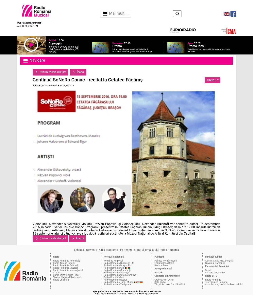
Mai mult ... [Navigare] (115, 14)
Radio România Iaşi (114, 277)
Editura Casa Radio (164, 263)
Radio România (213, 279)
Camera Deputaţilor (215, 272)
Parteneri (126, 250)
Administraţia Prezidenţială (219, 260)
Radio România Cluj (114, 267)
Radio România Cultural (65, 265)
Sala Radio (160, 282)
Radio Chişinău (61, 279)
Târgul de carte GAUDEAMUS (169, 284)
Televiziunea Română (216, 282)
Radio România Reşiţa (115, 279)
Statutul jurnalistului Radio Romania (156, 250)
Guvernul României (215, 263)
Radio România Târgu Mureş (118, 282)
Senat (208, 270)
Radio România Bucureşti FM (119, 263)
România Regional (113, 260)
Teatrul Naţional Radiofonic (67, 277)
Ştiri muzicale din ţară (50, 72)
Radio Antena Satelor (64, 263)
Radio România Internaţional (68, 270)
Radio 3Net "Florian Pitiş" (66, 275)
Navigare (34, 61)
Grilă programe (108, 250)
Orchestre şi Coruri (164, 279)
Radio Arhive (161, 265)
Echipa (78, 250)
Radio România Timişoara (117, 284)
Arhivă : (211, 80)
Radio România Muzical (65, 267)
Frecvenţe (91, 250)
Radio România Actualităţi (66, 260)
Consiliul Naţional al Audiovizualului (224, 284)
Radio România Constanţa (117, 270)
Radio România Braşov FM (117, 265)
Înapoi (78, 72)
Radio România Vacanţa (116, 272)
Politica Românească (165, 260)
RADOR (158, 272)
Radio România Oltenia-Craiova (120, 275)
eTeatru (57, 272)
